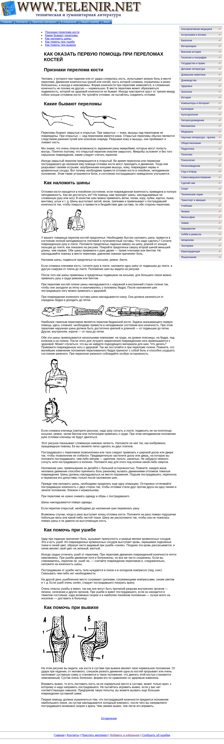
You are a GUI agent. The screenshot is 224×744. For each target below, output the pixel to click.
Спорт (184, 188)
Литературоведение (192, 120)
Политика (186, 154)
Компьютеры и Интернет (195, 103)
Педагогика (187, 148)
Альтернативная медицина (196, 29)
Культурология (189, 114)
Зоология (186, 91)
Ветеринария (188, 46)
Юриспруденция (190, 251)
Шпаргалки (187, 240)
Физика (185, 211)
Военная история (191, 51)
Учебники (186, 205)
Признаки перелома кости (62, 32)
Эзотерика (187, 245)
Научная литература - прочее (198, 137)
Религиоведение (190, 165)
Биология (186, 40)
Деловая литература (193, 69)
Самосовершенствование (196, 177)
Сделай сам (188, 183)
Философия (188, 217)
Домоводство (188, 80)
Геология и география (193, 57)
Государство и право (193, 63)
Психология (188, 160)
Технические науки (192, 194)
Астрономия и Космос (193, 34)
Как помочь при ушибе (60, 41)
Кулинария (187, 108)
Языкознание (188, 257)
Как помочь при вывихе (60, 45)
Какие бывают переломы (61, 35)
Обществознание (191, 143)
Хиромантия (188, 228)
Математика (188, 126)
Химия (185, 223)
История (186, 97)
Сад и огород (188, 171)
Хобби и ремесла (191, 234)
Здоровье (186, 86)
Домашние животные (193, 74)
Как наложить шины (58, 38)
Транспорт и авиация (193, 200)
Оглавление (109, 718)
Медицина (187, 131)
